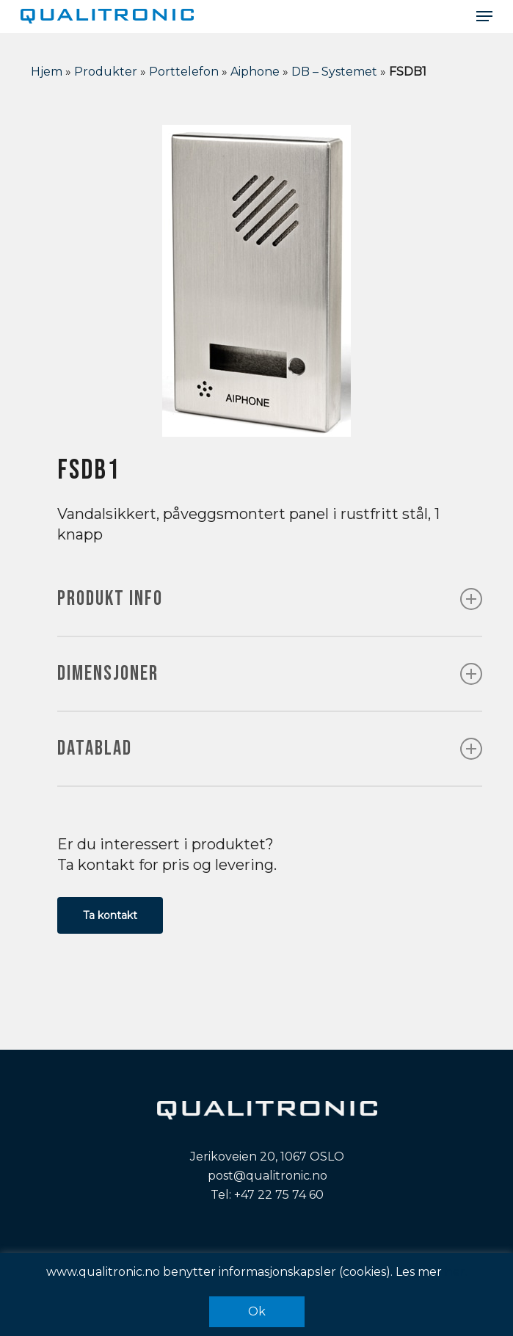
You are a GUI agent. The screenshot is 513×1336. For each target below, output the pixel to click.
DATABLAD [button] (269, 748)
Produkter (105, 72)
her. (456, 1272)
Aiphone (255, 72)
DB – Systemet (334, 72)
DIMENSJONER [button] (269, 673)
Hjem (46, 72)
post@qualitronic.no (267, 1176)
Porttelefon (184, 72)
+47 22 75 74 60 (279, 1195)
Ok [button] (257, 1311)
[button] (484, 16)
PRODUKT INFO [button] (269, 599)
